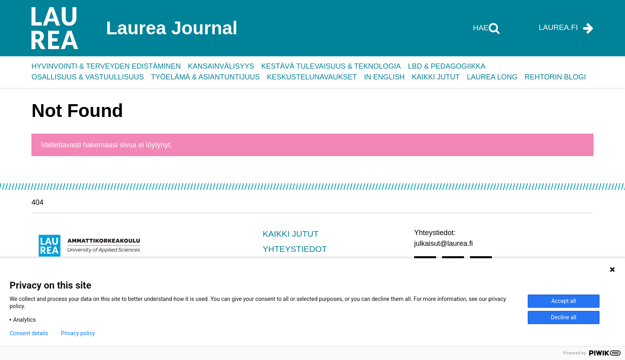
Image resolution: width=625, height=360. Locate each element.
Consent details (29, 333)
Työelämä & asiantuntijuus (205, 77)
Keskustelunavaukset (312, 77)
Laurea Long (492, 77)
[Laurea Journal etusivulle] (111, 28)
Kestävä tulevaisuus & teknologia (331, 66)
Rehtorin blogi (555, 77)
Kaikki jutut (436, 77)
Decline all (563, 317)
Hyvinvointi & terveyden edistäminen (106, 66)
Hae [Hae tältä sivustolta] (482, 28)
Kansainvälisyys (221, 66)
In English (384, 77)
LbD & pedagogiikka (446, 66)
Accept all (563, 301)
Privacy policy (78, 333)
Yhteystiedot (295, 248)
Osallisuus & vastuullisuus (87, 77)
